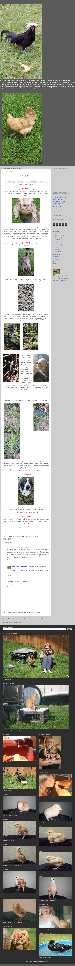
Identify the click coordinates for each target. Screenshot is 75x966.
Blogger (47, 961)
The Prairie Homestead (59, 201)
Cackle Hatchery (57, 199)
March (58, 249)
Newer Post (7, 619)
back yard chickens (58, 213)
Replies (11, 563)
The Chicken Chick (58, 206)
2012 (56, 261)
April (57, 247)
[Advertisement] (62, 180)
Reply (8, 560)
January (58, 251)
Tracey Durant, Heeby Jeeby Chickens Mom (24, 566)
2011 (56, 263)
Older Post (45, 619)
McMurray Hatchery (58, 215)
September (59, 242)
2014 (56, 256)
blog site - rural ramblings (59, 211)
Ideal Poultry (56, 209)
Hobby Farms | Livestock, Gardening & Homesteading (60, 204)
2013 (56, 259)
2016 (56, 254)
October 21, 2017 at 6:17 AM (22, 581)
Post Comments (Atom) (16, 622)
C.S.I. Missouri (60, 239)
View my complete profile (59, 280)
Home (26, 619)
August (58, 244)
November (59, 235)
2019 (56, 231)
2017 (56, 233)
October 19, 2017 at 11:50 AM (22, 547)
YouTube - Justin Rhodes (59, 197)
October (58, 237)
